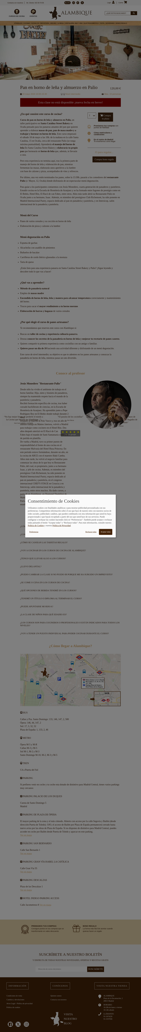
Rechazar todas (91, 532)
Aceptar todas (106, 532)
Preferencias (33, 532)
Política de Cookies (36, 525)
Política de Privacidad (62, 525)
